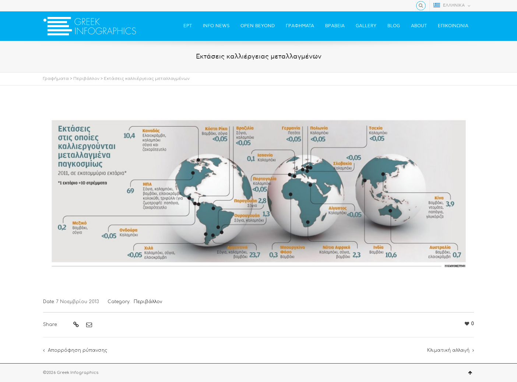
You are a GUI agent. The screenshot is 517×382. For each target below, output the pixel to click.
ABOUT (419, 26)
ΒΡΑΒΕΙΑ (335, 26)
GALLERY (366, 26)
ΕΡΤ (187, 26)
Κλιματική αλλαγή (448, 350)
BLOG (393, 26)
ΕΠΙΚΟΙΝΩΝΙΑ (453, 26)
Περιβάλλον (86, 78)
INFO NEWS (216, 26)
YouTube (68, 5)
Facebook (47, 5)
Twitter (58, 5)
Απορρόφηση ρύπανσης (77, 350)
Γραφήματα (56, 78)
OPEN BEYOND (257, 26)
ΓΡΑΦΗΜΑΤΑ (300, 26)
